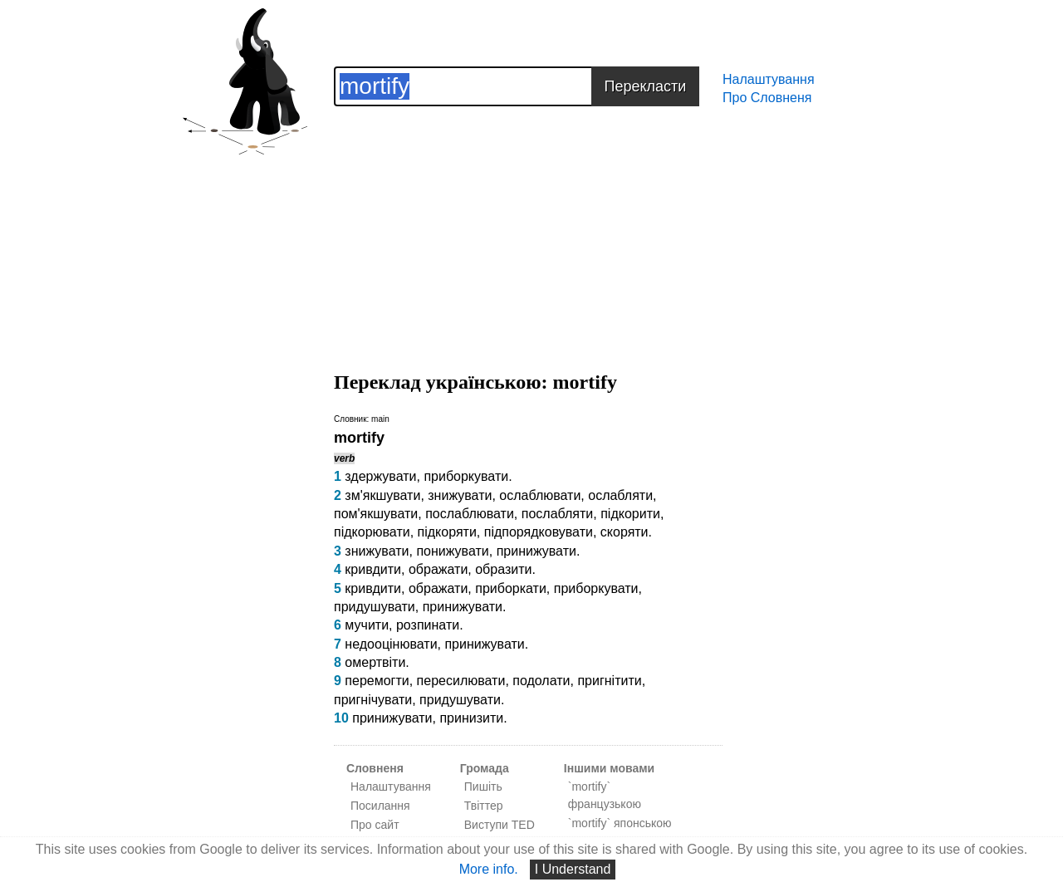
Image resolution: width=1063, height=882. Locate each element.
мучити (367, 625)
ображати (438, 569)
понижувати (452, 551)
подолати (541, 681)
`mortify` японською (620, 823)
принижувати (536, 551)
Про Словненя (767, 98)
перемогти (377, 681)
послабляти (558, 514)
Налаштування (769, 79)
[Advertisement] (528, 222)
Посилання (380, 805)
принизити (471, 718)
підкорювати (372, 532)
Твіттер (483, 805)
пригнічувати (373, 700)
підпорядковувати (538, 532)
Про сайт (374, 824)
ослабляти (620, 495)
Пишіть (483, 786)
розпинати (427, 625)
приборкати (510, 588)
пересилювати (461, 681)
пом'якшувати (376, 514)
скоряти (624, 532)
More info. (488, 869)
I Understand (573, 869)
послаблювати (469, 514)
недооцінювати (391, 644)
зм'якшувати (382, 495)
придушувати (374, 607)
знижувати (460, 495)
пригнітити (609, 681)
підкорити (630, 514)
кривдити (373, 569)
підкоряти (447, 532)
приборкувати (466, 476)
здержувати (380, 476)
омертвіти (375, 662)
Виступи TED (499, 824)
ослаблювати (539, 495)
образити (503, 569)
